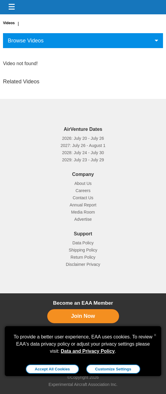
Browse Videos (26, 41)
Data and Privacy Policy (88, 351)
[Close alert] (155, 334)
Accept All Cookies (52, 369)
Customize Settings (113, 369)
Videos (9, 23)
